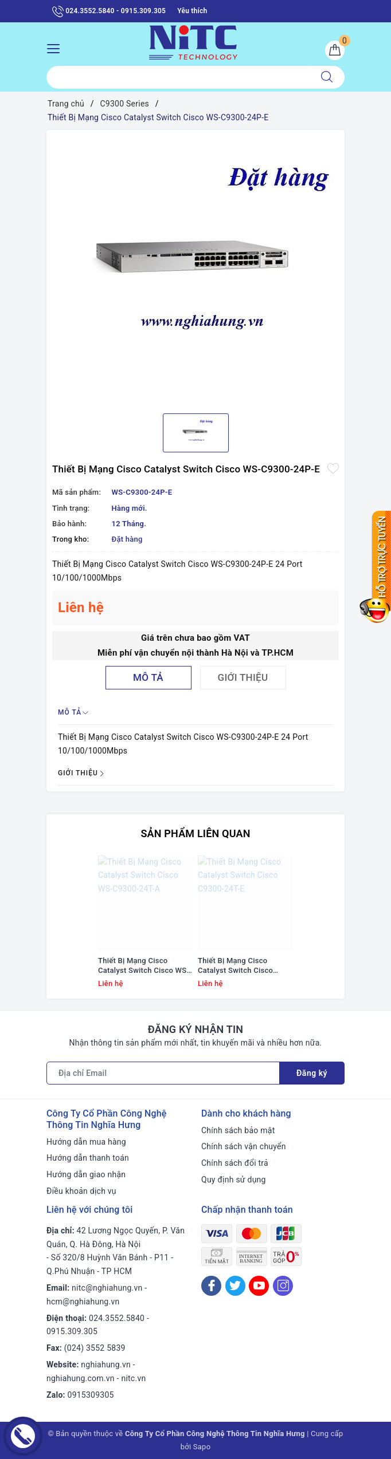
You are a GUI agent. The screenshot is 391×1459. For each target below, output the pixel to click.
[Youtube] (259, 1286)
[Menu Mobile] (56, 47)
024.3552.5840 (116, 1318)
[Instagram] (283, 1286)
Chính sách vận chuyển (243, 1146)
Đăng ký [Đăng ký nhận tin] (311, 1073)
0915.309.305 (71, 1331)
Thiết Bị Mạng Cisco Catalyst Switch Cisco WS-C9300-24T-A (143, 966)
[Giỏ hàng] (335, 50)
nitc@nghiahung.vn (107, 1287)
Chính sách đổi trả (234, 1163)
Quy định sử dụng (233, 1179)
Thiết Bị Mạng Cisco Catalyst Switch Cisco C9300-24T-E (235, 966)
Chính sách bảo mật (238, 1130)
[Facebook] (211, 1286)
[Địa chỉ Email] (163, 1073)
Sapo (202, 1446)
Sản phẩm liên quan (195, 833)
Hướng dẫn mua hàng (86, 1141)
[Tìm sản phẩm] (178, 77)
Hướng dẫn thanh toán (87, 1157)
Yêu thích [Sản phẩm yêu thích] (192, 11)
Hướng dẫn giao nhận (86, 1174)
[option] (195, 267)
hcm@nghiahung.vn (82, 1301)
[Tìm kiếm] (327, 77)
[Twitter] (235, 1286)
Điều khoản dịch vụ (81, 1191)
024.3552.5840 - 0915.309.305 (109, 11)
